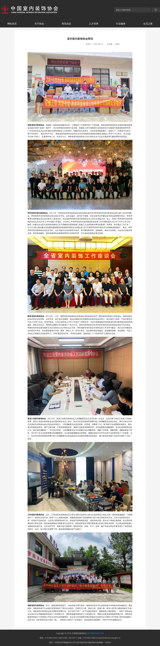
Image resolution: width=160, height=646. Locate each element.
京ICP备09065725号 (95, 633)
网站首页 (12, 23)
